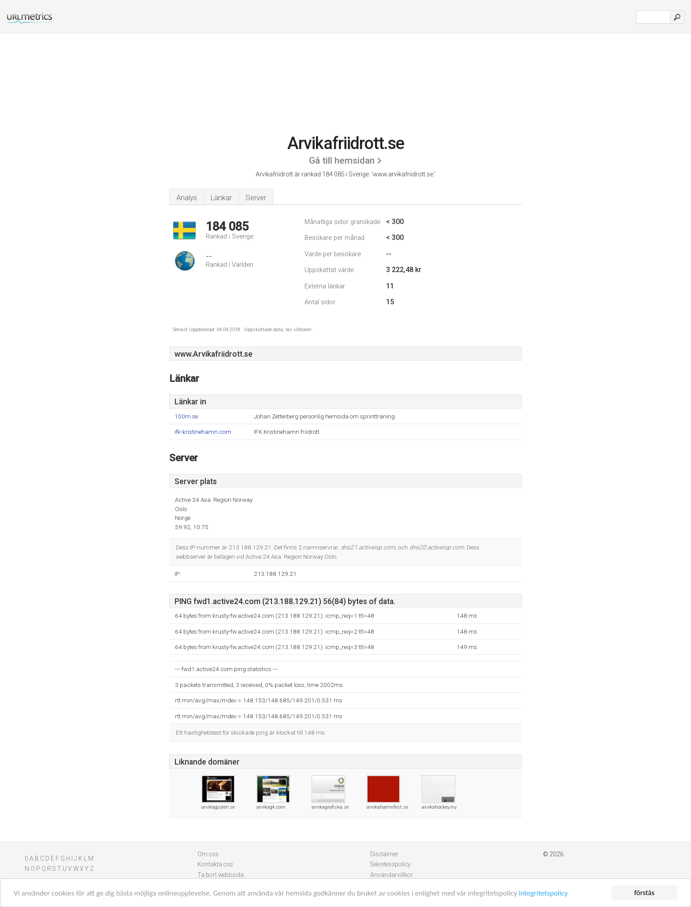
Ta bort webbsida (220, 874)
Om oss (208, 854)
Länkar (221, 197)
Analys (186, 197)
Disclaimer (384, 854)
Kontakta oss (215, 864)
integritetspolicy (543, 893)
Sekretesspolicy (390, 864)
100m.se (186, 416)
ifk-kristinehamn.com (203, 432)
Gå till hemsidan (342, 160)
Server (255, 197)
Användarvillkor (391, 874)
